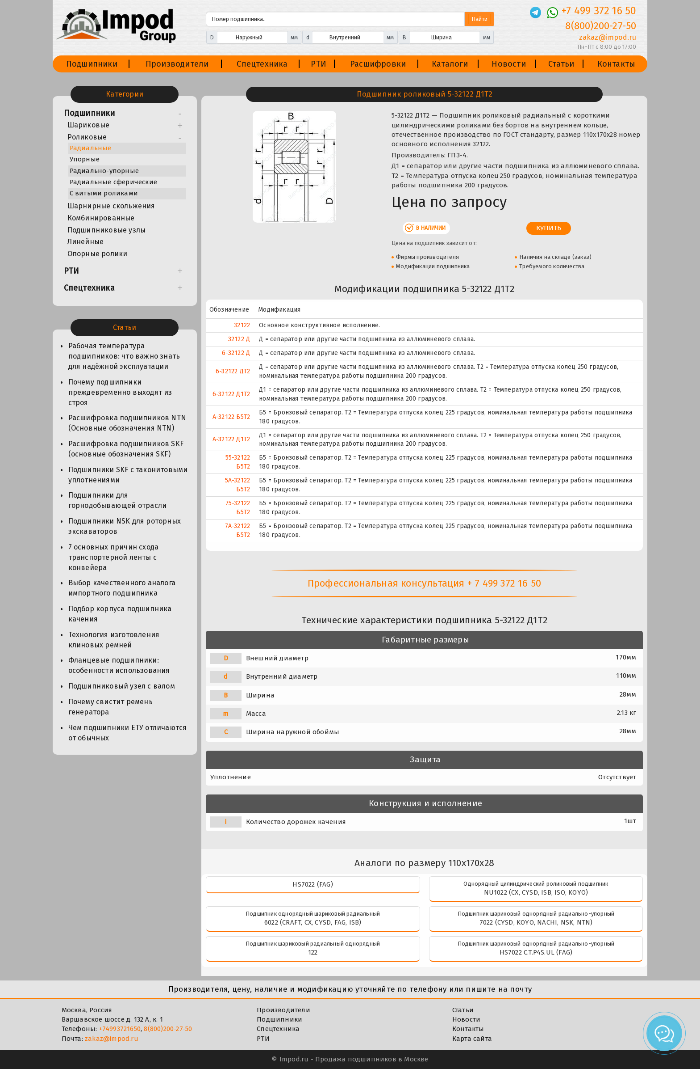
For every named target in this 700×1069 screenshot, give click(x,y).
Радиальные (91, 148)
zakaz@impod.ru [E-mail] (608, 37)
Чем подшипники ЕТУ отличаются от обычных (127, 732)
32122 (242, 325)
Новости (508, 64)
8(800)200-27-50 (168, 1029)
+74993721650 (120, 1029)
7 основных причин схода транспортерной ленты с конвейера (113, 557)
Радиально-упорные (104, 171)
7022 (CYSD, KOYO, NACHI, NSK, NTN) (536, 922)
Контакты (616, 64)
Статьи (561, 64)
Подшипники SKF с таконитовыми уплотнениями (128, 474)
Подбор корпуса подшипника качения (120, 613)
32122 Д (239, 339)
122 (313, 952)
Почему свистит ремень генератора (110, 706)
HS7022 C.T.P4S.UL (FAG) (536, 952)
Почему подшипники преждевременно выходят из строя (120, 392)
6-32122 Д (236, 353)
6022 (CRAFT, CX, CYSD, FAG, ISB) (312, 922)
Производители (177, 64)
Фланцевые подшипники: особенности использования (119, 665)
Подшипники (91, 64)
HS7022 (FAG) (312, 884)
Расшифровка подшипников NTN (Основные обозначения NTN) (127, 423)
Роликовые (87, 137)
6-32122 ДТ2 (233, 371)
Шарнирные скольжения (111, 206)
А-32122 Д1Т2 (231, 439)
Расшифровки (378, 64)
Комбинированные (101, 218)
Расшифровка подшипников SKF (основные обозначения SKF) (125, 448)
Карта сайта (472, 1039)
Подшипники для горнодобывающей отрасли (117, 500)
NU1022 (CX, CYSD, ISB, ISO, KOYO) (536, 892)
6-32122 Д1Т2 (231, 394)
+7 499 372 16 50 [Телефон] (599, 10)
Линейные (85, 241)
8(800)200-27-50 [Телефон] (600, 26)
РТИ (318, 64)
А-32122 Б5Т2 (231, 417)
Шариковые (88, 125)
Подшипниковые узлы (106, 230)
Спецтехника (262, 64)
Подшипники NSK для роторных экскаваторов (124, 526)
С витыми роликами (104, 193)
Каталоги (450, 64)
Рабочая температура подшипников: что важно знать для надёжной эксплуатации (124, 356)
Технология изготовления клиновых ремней (114, 639)
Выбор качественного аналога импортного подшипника (121, 588)
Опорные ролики (97, 253)
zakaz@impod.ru (111, 1039)
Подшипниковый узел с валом (121, 686)
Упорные (85, 159)
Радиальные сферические (113, 182)
